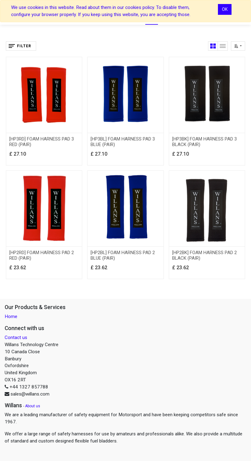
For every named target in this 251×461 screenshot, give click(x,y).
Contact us (16, 337)
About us (32, 406)
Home (11, 316)
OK (225, 9)
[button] (238, 46)
